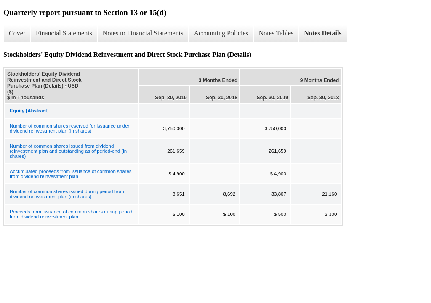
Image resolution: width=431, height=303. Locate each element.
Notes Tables (276, 33)
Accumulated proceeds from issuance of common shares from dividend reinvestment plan (71, 174)
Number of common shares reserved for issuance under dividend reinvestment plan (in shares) (69, 128)
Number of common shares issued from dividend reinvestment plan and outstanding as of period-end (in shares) (68, 151)
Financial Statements (64, 33)
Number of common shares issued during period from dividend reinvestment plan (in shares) (67, 194)
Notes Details (322, 33)
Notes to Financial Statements (143, 33)
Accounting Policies (221, 33)
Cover (17, 33)
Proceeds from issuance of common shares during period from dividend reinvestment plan (71, 214)
